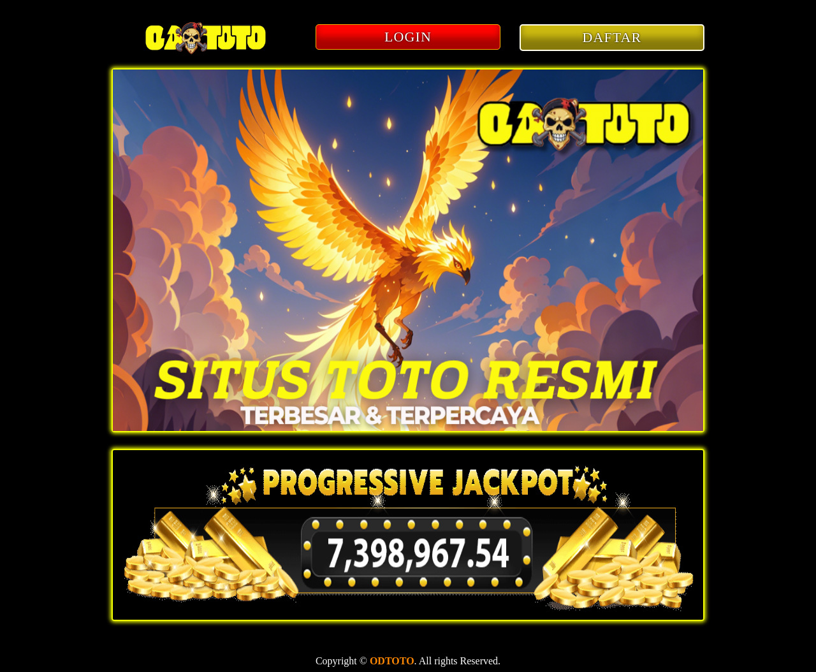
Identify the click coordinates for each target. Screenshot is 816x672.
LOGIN (408, 37)
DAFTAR (612, 37)
